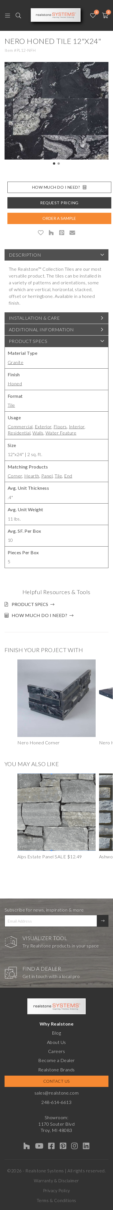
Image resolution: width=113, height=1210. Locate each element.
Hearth (31, 475)
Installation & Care (34, 318)
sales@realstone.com (56, 1092)
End (68, 475)
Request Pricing (59, 202)
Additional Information (41, 329)
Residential (19, 432)
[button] (54, 163)
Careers (56, 1051)
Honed (15, 383)
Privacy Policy (56, 1190)
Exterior (43, 426)
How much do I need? (39, 615)
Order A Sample (59, 218)
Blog (56, 1032)
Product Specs (28, 341)
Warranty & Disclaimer (56, 1180)
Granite (16, 362)
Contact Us (56, 1081)
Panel (47, 475)
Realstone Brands (56, 1069)
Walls (38, 432)
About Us (56, 1042)
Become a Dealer (56, 1060)
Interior (77, 426)
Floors (60, 426)
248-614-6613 (56, 1102)
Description (25, 254)
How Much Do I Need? (59, 187)
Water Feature (61, 432)
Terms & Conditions (56, 1200)
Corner (15, 475)
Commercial (20, 426)
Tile (11, 405)
